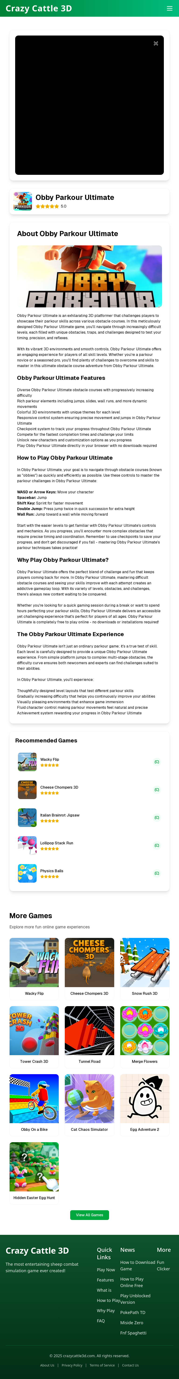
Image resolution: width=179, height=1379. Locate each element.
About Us (47, 1365)
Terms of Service (102, 1365)
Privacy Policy (72, 1365)
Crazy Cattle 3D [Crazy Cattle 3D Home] (39, 8)
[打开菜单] (169, 8)
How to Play (108, 1300)
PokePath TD (132, 1312)
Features (105, 1280)
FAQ (101, 1321)
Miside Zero (131, 1322)
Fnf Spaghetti (133, 1333)
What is (104, 1290)
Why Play (106, 1310)
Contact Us (130, 1365)
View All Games (89, 1215)
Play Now (106, 1269)
